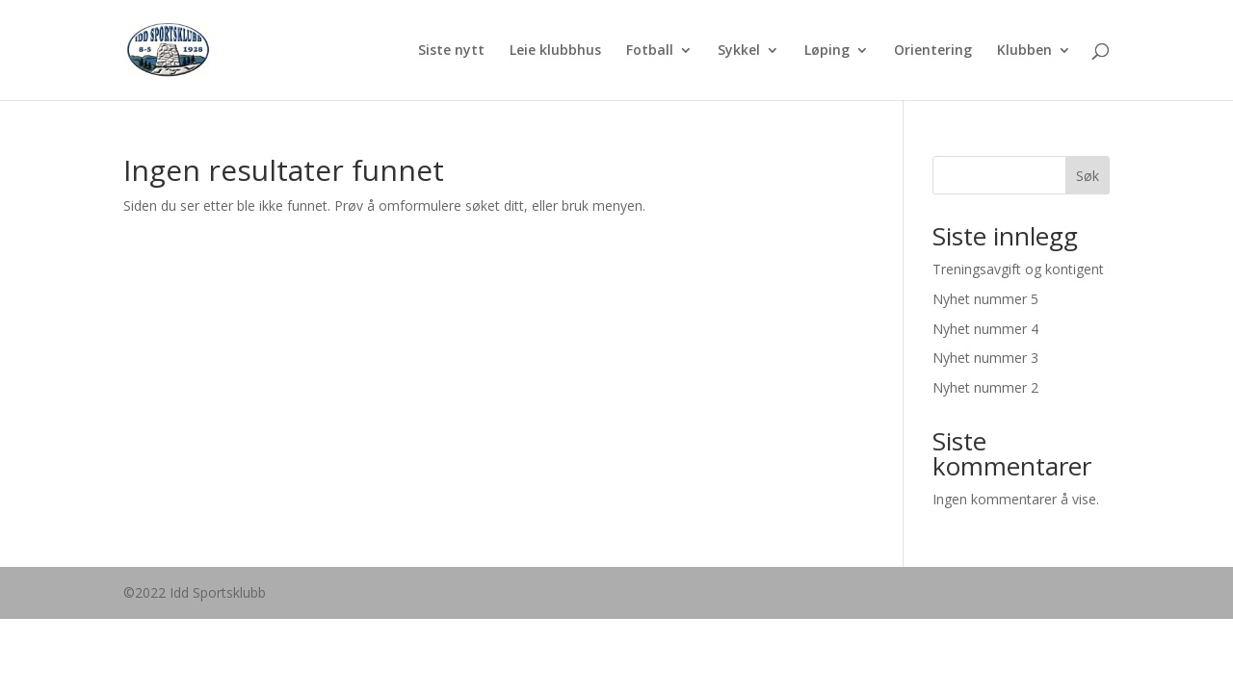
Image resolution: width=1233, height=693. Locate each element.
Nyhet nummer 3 (985, 357)
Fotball (649, 51)
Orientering (933, 51)
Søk (1087, 176)
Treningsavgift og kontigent (1018, 269)
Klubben (1024, 51)
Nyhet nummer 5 (985, 299)
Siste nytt (451, 51)
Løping (827, 51)
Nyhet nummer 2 (985, 387)
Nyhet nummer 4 (985, 329)
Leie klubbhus (555, 51)
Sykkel (739, 51)
